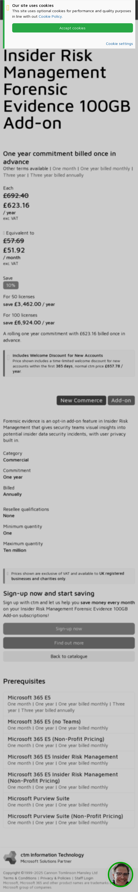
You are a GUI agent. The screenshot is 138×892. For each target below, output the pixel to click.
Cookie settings (119, 43)
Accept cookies (72, 28)
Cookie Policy (50, 16)
